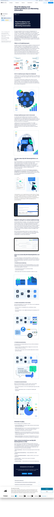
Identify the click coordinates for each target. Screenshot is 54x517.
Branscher (17, 2)
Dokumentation (30, 2)
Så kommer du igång (4, 39)
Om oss (36, 2)
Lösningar (11, 2)
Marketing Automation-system (24, 36)
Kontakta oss (51, 2)
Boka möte (45, 2)
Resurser (23, 2)
